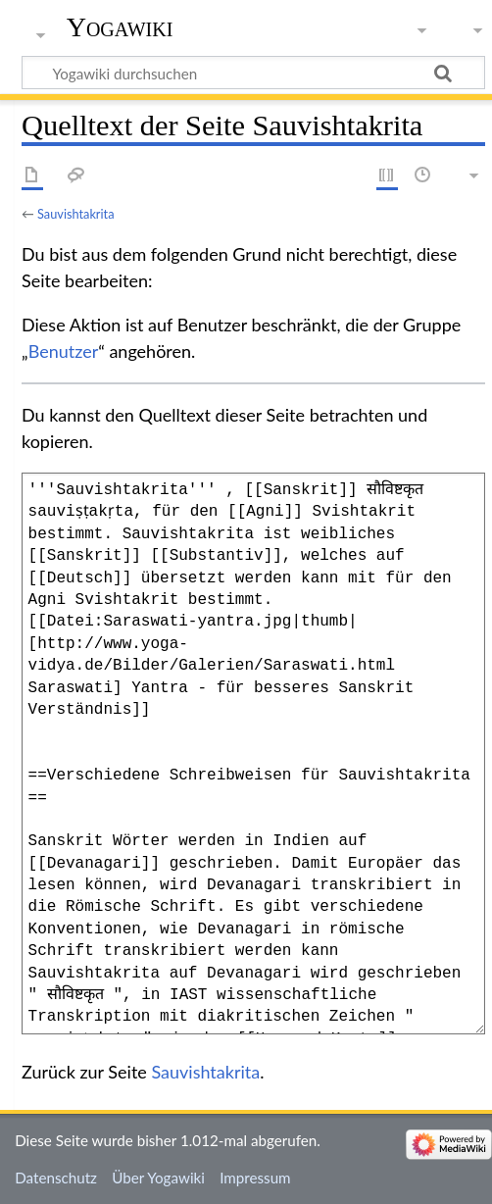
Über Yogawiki (158, 1177)
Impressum (255, 1177)
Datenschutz (56, 1177)
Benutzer (63, 351)
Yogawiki (120, 27)
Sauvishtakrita (75, 214)
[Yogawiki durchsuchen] (253, 72)
